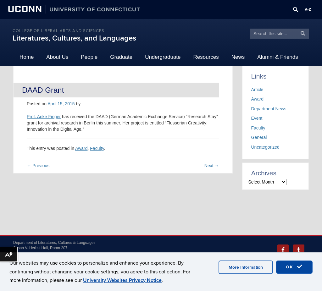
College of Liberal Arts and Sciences (58, 30)
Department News (268, 108)
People (89, 57)
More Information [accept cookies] (246, 267)
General (259, 137)
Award (81, 148)
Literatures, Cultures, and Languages (74, 38)
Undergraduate (162, 57)
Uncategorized (265, 147)
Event (257, 118)
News (238, 57)
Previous (38, 165)
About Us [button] (57, 57)
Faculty (97, 148)
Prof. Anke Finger (44, 116)
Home (26, 57)
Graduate (121, 57)
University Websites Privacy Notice (122, 280)
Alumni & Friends (277, 57)
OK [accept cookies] (294, 267)
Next (211, 165)
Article (257, 89)
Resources (206, 57)
